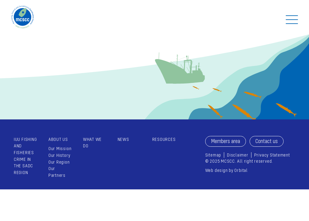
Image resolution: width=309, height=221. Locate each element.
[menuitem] (60, 157)
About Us (58, 139)
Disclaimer (237, 155)
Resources (164, 139)
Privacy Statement (272, 155)
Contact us (266, 141)
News (123, 139)
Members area (225, 141)
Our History (59, 155)
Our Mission (59, 148)
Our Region (59, 162)
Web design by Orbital (226, 170)
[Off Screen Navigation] (292, 20)
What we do (92, 142)
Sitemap (213, 155)
